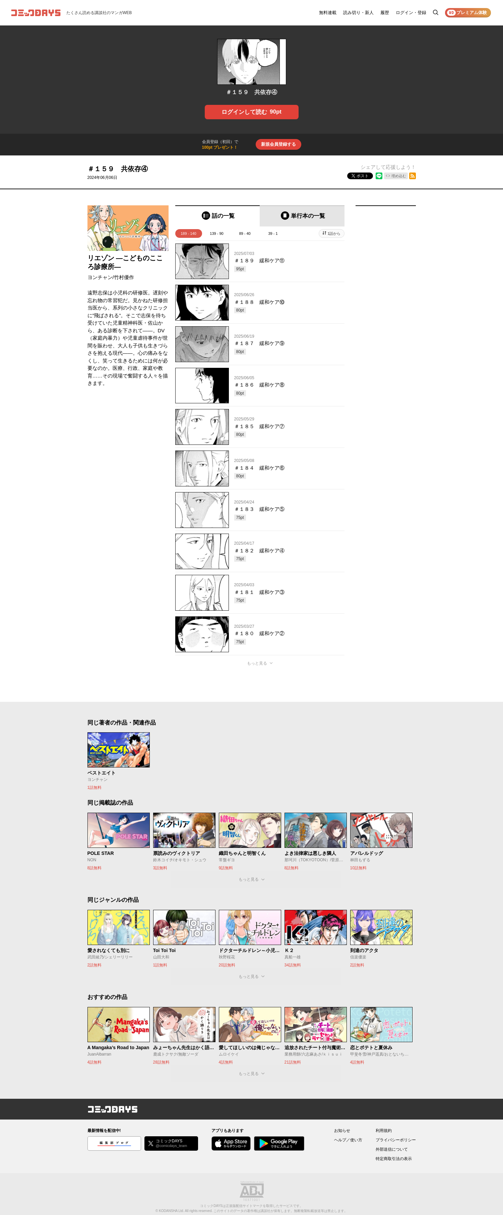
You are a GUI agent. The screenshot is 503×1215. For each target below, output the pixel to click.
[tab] (217, 215)
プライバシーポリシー (396, 1140)
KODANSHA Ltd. (171, 1211)
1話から (333, 233)
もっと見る (257, 663)
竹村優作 (124, 277)
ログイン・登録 (411, 12)
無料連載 (327, 12)
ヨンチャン (100, 277)
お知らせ (342, 1130)
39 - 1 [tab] (272, 233)
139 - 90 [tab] (216, 233)
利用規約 (384, 1130)
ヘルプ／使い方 (348, 1140)
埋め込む (398, 176)
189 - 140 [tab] (188, 233)
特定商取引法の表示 (394, 1158)
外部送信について (392, 1149)
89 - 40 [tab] (244, 233)
